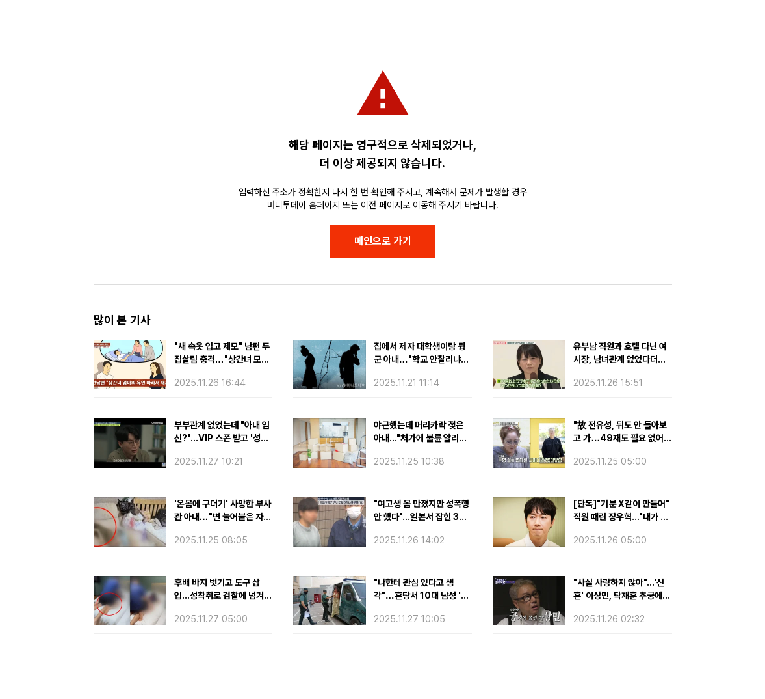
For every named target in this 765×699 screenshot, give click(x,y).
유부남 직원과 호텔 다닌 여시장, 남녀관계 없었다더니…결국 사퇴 (620, 359)
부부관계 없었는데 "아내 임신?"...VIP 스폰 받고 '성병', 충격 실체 (222, 438)
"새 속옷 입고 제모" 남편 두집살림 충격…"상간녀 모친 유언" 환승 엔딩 (222, 359)
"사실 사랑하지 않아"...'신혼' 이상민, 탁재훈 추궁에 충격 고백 (618, 595)
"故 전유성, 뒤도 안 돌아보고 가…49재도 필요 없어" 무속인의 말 (620, 438)
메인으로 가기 (382, 241)
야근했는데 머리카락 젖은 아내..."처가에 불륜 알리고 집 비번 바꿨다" (420, 438)
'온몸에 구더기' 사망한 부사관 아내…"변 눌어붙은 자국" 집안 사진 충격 (222, 517)
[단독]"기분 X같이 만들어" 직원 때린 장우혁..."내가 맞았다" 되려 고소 (621, 517)
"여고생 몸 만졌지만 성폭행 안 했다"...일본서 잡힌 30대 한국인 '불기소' (421, 517)
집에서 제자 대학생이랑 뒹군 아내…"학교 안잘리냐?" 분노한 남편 (422, 359)
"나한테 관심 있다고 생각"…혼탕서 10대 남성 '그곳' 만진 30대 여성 (421, 595)
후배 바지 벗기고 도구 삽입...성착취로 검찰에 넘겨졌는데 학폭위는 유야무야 (223, 595)
